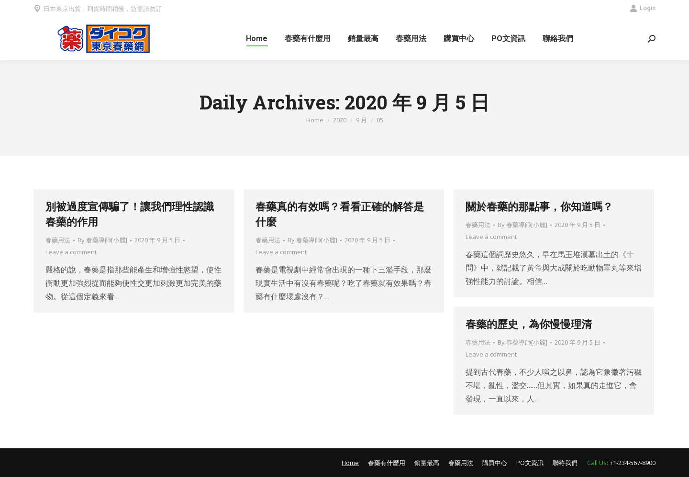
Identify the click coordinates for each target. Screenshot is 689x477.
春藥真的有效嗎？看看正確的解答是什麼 (340, 213)
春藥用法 (57, 240)
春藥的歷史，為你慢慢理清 (529, 324)
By (102, 240)
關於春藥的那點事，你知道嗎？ (539, 206)
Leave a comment (71, 252)
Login (643, 8)
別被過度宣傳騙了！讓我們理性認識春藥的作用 (129, 213)
